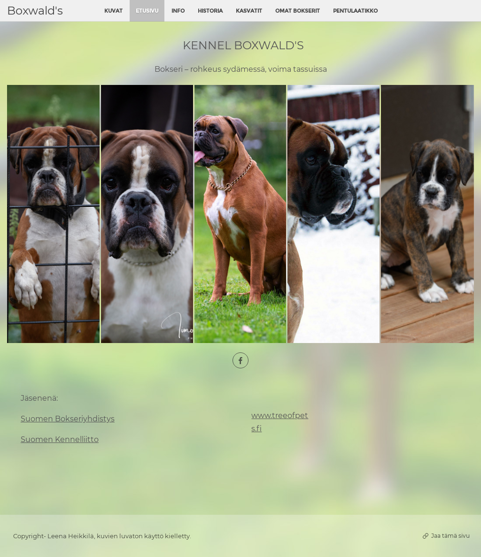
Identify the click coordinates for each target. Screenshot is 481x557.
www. (261, 415)
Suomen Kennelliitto (60, 439)
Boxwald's (35, 10)
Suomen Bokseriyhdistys (68, 418)
